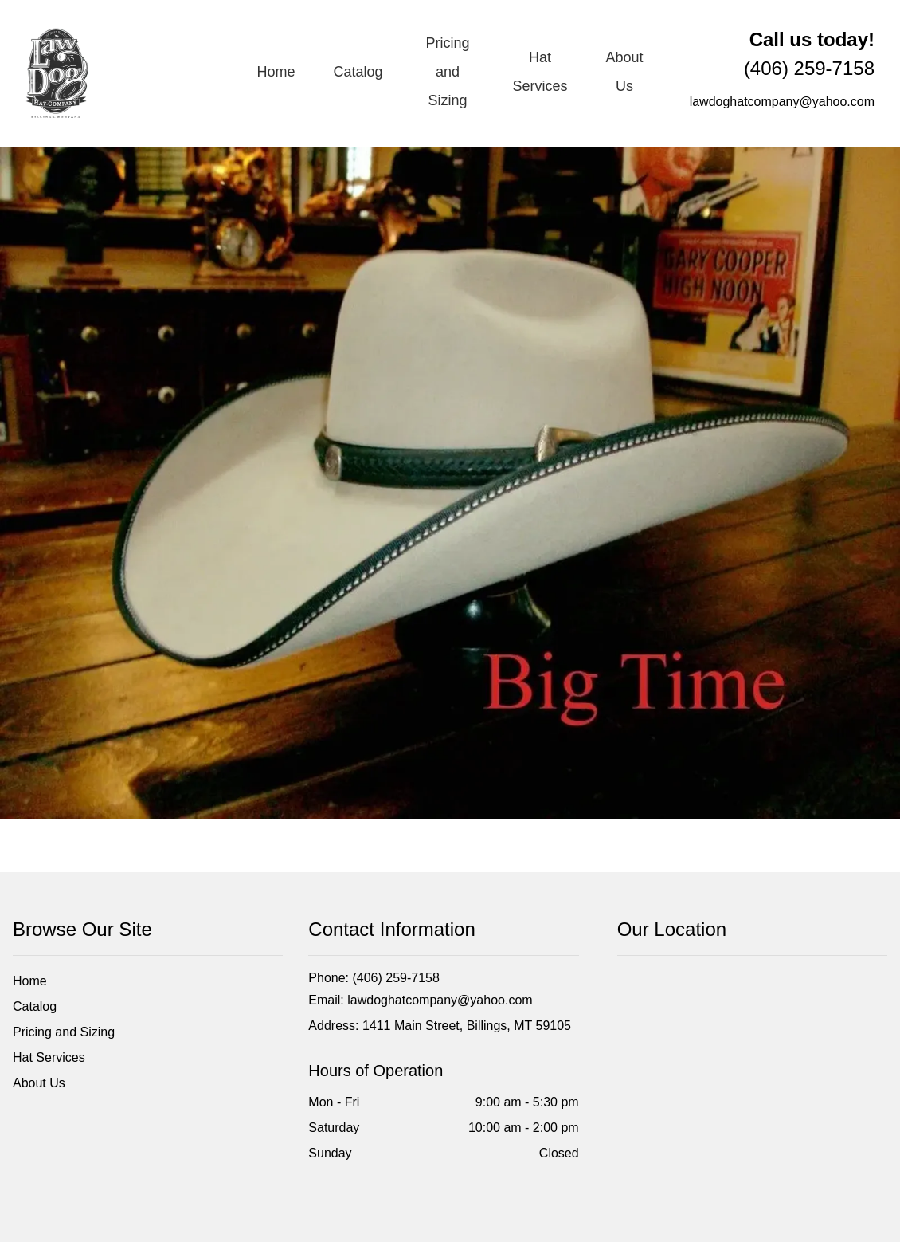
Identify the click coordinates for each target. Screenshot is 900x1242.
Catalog (358, 72)
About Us (624, 71)
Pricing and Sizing (447, 71)
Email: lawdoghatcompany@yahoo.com (420, 1000)
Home (276, 72)
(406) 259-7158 (809, 54)
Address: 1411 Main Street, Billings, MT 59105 (439, 1025)
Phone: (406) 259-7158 (374, 978)
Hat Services (539, 71)
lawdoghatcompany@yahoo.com (782, 101)
